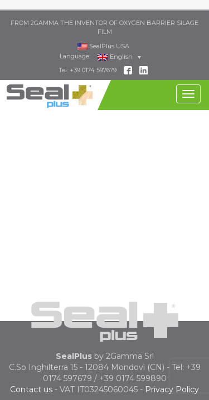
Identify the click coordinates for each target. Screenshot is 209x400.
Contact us (31, 379)
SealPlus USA (103, 35)
